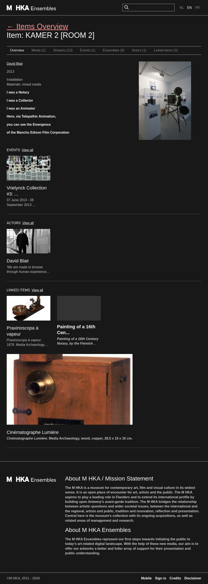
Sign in (160, 578)
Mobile (146, 578)
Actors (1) (139, 50)
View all (27, 150)
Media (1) (39, 50)
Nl (182, 7)
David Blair (15, 63)
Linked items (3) (166, 50)
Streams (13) (62, 50)
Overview (17, 50)
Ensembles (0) (113, 50)
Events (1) (87, 50)
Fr (197, 7)
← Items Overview (37, 26)
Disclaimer (192, 578)
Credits (175, 578)
